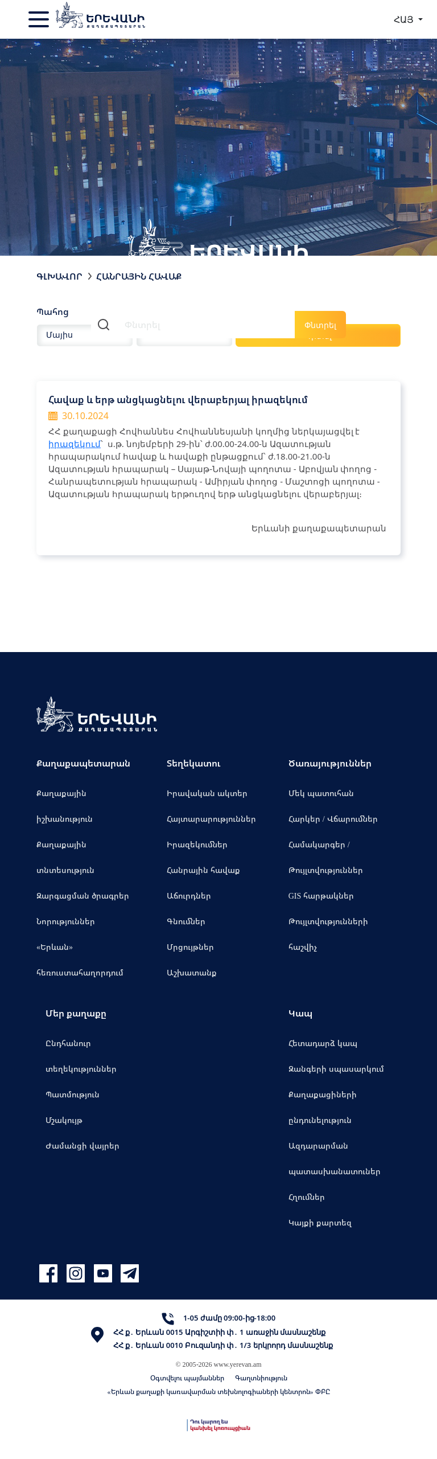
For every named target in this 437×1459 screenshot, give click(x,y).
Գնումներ (186, 921)
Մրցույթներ (190, 946)
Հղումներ (306, 1196)
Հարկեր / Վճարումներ (333, 818)
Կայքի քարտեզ (320, 1222)
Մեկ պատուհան (321, 793)
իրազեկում (74, 443)
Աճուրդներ (189, 895)
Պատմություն (73, 1094)
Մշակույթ (64, 1119)
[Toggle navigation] (40, 19)
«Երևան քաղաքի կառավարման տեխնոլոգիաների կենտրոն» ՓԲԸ (219, 1391)
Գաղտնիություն (261, 1378)
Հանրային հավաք (203, 869)
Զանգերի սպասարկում (336, 1068)
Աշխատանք (192, 972)
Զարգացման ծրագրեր (82, 895)
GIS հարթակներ (321, 895)
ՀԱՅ (405, 19)
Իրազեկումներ (197, 844)
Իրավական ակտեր (207, 793)
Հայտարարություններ (211, 818)
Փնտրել (320, 324)
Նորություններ (65, 921)
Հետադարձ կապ (322, 1043)
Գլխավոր (59, 276)
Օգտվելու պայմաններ (187, 1378)
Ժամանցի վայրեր (82, 1145)
